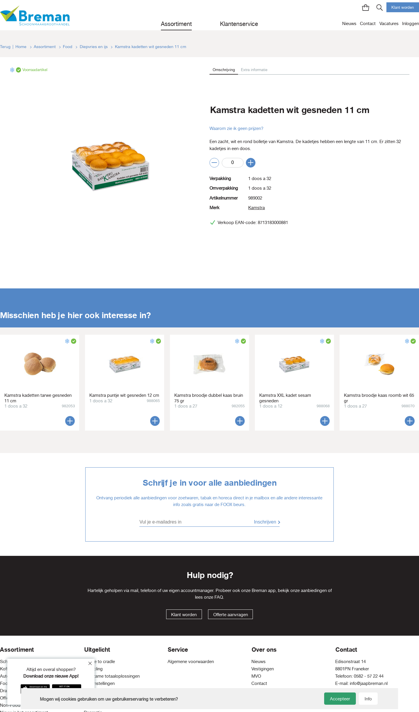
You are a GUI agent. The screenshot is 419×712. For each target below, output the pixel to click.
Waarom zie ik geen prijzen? (236, 128)
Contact (368, 23)
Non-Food (10, 705)
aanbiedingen (314, 590)
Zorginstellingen (99, 683)
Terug (5, 46)
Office (5, 697)
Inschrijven (265, 521)
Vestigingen (262, 668)
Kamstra (256, 207)
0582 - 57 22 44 (369, 676)
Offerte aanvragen (230, 614)
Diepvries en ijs (94, 46)
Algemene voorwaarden (191, 661)
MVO (256, 676)
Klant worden (402, 7)
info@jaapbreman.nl (369, 683)
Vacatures (389, 23)
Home (21, 46)
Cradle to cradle (99, 661)
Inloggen (410, 23)
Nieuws (349, 23)
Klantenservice (239, 23)
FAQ (218, 597)
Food (68, 46)
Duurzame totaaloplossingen (112, 676)
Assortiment (176, 23)
